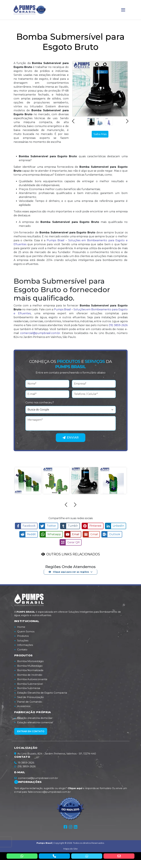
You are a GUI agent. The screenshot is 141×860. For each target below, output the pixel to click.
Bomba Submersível (30, 683)
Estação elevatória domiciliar (34, 717)
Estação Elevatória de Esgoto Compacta (42, 691)
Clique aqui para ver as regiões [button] (69, 571)
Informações (25, 644)
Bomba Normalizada (30, 669)
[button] (73, 122)
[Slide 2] (100, 121)
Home (21, 626)
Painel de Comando (29, 700)
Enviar (71, 437)
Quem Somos (25, 630)
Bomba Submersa (28, 687)
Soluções (22, 639)
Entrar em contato (30, 730)
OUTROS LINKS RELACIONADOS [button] (73, 553)
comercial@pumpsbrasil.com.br (36, 777)
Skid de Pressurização (30, 696)
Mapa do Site (70, 848)
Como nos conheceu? (39, 402)
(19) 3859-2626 (118, 325)
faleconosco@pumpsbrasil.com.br (49, 791)
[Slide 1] (91, 121)
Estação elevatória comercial (35, 721)
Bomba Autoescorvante (32, 678)
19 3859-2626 (26, 761)
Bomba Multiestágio (30, 664)
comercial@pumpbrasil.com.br (40, 333)
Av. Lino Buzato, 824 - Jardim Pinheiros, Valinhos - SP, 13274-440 (55, 752)
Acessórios (23, 705)
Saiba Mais (100, 134)
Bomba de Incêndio (29, 674)
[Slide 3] (109, 121)
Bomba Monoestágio (30, 660)
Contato (22, 648)
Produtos (23, 635)
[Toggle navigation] (123, 10)
